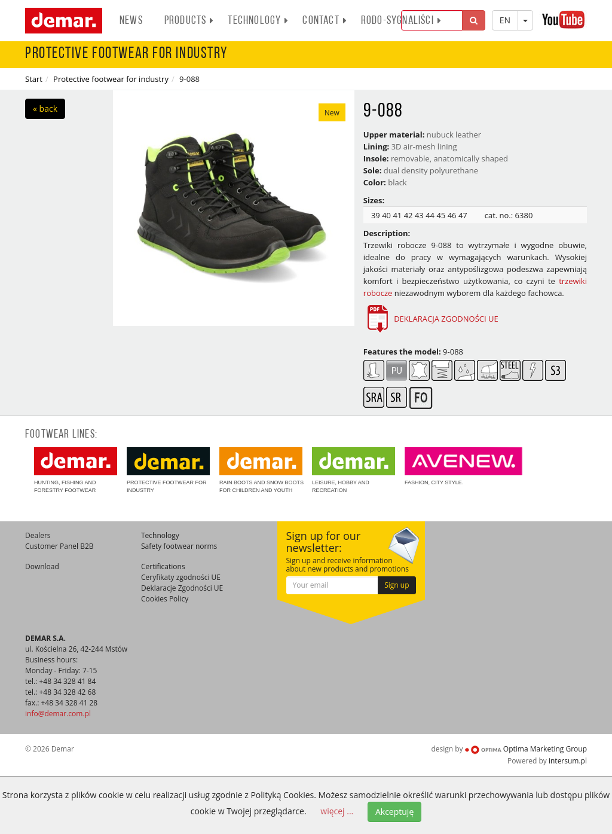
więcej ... (336, 811)
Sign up (396, 585)
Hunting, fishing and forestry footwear (75, 470)
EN (505, 20)
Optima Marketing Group (526, 749)
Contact (324, 21)
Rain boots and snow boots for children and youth (261, 470)
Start (33, 79)
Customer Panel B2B (59, 546)
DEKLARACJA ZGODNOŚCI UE (430, 318)
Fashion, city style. (463, 466)
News (131, 21)
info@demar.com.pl (58, 713)
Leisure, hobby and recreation (353, 470)
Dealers (38, 535)
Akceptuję (394, 811)
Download (42, 566)
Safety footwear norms (179, 546)
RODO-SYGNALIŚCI (401, 21)
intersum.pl (568, 761)
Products (189, 21)
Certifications (163, 566)
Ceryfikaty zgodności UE (181, 577)
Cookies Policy (164, 599)
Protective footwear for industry (111, 79)
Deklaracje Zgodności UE (182, 588)
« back (45, 108)
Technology (258, 21)
